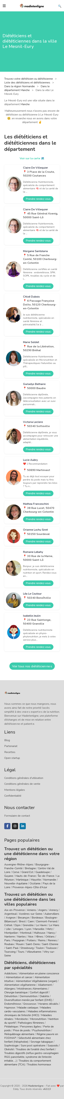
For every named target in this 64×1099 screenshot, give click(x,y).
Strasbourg (27, 948)
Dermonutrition (29, 996)
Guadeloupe (42, 872)
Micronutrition (38, 1019)
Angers (42, 910)
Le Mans (54, 925)
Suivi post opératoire (33, 1045)
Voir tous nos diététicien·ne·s (32, 666)
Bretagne (30, 868)
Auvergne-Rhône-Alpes (18, 864)
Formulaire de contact (17, 816)
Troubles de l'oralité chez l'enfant (35, 1049)
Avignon (11, 918)
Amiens (31, 910)
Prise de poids (21, 1030)
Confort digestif (39, 992)
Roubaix (9, 944)
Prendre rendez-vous (38, 199)
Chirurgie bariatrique (16, 992)
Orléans (50, 937)
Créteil (8, 925)
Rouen (20, 944)
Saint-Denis (33, 944)
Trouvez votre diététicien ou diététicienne (29, 79)
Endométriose (12, 1004)
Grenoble (28, 925)
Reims (42, 940)
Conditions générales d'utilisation (23, 778)
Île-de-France (46, 876)
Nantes (21, 937)
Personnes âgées (30, 1026)
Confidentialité (12, 796)
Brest (22, 921)
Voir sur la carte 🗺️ (32, 158)
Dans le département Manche (27, 88)
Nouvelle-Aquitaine (15, 883)
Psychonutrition (41, 1030)
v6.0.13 (47, 1089)
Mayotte (36, 880)
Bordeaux (37, 918)
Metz (49, 929)
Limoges (18, 929)
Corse (15, 872)
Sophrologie (11, 1045)
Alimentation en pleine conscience (39, 973)
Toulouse (51, 948)
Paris (7, 940)
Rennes (52, 940)
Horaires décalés (48, 1004)
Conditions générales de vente (22, 784)
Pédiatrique (11, 1026)
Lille (8, 929)
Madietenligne (36, 1085)
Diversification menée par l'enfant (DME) (28, 1000)
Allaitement (45, 985)
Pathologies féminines (31, 1023)
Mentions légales (14, 790)
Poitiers (31, 940)
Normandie (49, 880)
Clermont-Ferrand (46, 921)
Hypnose (9, 1008)
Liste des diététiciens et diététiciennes (27, 82)
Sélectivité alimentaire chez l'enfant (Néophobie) (27, 1040)
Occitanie (35, 883)
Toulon (40, 948)
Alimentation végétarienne (20, 985)
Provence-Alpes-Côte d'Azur (29, 887)
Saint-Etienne (50, 944)
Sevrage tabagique (42, 1042)
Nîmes (39, 937)
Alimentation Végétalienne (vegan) (36, 981)
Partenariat (10, 746)
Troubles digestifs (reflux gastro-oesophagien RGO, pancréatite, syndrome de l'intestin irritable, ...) (31, 1057)
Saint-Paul (12, 948)
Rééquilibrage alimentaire (19, 1034)
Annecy (53, 910)
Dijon (17, 925)
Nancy (51, 933)
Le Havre (41, 925)
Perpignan (18, 940)
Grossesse (29, 1004)
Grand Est (27, 872)
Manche (25, 104)
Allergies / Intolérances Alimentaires (25, 989)
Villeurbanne (33, 952)
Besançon (23, 918)
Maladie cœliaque (27, 1008)
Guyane (8, 876)
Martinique (22, 880)
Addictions (10, 973)
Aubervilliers (51, 914)
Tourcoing (10, 952)
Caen (31, 921)
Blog (7, 740)
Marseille (38, 929)
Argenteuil (10, 914)
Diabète (44, 996)
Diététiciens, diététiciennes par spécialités (29, 965)
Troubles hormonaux (39, 1064)
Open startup (12, 758)
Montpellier (11, 933)
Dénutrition (10, 996)
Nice (30, 937)
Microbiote (22, 1019)
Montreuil (25, 933)
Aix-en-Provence (14, 910)
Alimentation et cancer (19, 977)
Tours (21, 952)
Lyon (28, 929)
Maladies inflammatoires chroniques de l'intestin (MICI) (30, 1013)
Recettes (9, 752)
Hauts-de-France (25, 876)
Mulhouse (39, 933)
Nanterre (9, 937)
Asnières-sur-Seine (30, 914)
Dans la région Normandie (19, 86)
